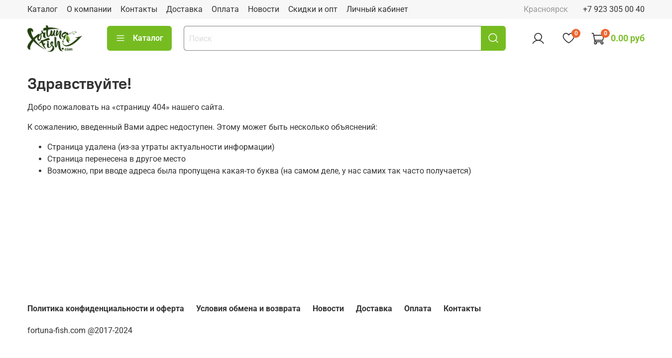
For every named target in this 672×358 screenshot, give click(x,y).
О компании (89, 9)
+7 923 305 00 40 (614, 9)
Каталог (42, 9)
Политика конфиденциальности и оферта (105, 308)
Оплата (225, 9)
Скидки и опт (312, 9)
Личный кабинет (377, 9)
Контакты (138, 9)
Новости (263, 9)
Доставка (184, 9)
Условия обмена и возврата (248, 308)
